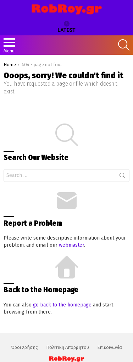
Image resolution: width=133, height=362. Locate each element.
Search (122, 177)
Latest (66, 27)
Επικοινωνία (109, 347)
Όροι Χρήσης (24, 347)
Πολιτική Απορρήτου (67, 347)
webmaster (71, 245)
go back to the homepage (62, 305)
